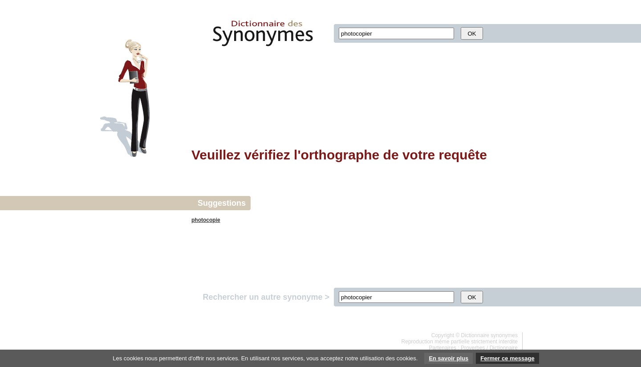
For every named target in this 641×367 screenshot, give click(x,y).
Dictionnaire (504, 348)
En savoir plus (448, 358)
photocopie (205, 220)
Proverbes (473, 348)
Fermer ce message (507, 358)
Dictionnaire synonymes (489, 335)
